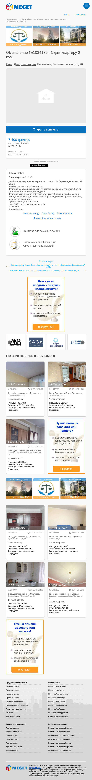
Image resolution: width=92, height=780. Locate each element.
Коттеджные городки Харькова (60, 747)
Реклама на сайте (13, 716)
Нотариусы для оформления (39, 242)
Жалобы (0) (48, 213)
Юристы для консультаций (38, 245)
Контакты (10, 713)
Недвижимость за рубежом (17, 705)
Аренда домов (12, 735)
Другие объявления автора (47, 218)
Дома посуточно (12, 739)
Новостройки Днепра (56, 698)
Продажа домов (12, 694)
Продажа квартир (13, 686)
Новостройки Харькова (57, 705)
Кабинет (66, 14)
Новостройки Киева (56, 690)
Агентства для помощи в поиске (41, 231)
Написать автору (30, 213)
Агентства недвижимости (16, 709)
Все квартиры (46, 261)
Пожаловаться (64, 213)
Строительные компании (58, 716)
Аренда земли (11, 743)
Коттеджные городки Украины (60, 728)
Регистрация (80, 14)
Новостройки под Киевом (58, 694)
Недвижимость (12, 19)
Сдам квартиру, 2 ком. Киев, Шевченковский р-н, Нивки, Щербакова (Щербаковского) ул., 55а (48, 266)
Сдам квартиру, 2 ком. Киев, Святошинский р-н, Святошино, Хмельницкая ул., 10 (44, 271)
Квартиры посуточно (14, 732)
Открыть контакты (46, 129)
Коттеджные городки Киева (59, 732)
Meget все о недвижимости (17, 768)
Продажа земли (12, 698)
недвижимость (52, 161)
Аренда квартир (12, 728)
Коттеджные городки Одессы (59, 743)
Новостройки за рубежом (58, 713)
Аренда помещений (14, 747)
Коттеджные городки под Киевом (61, 735)
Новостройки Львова (56, 709)
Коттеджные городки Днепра (59, 739)
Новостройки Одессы (57, 701)
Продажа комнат (12, 690)
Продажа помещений (14, 701)
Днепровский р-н (25, 64)
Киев (9, 64)
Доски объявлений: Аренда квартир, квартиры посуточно (44, 19)
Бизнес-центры (12, 750)
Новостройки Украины (57, 686)
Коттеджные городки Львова (59, 750)
